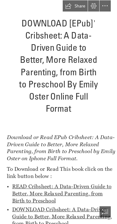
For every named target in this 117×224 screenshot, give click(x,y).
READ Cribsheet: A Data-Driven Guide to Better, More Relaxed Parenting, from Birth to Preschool (62, 193)
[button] (75, 6)
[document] (58, 112)
